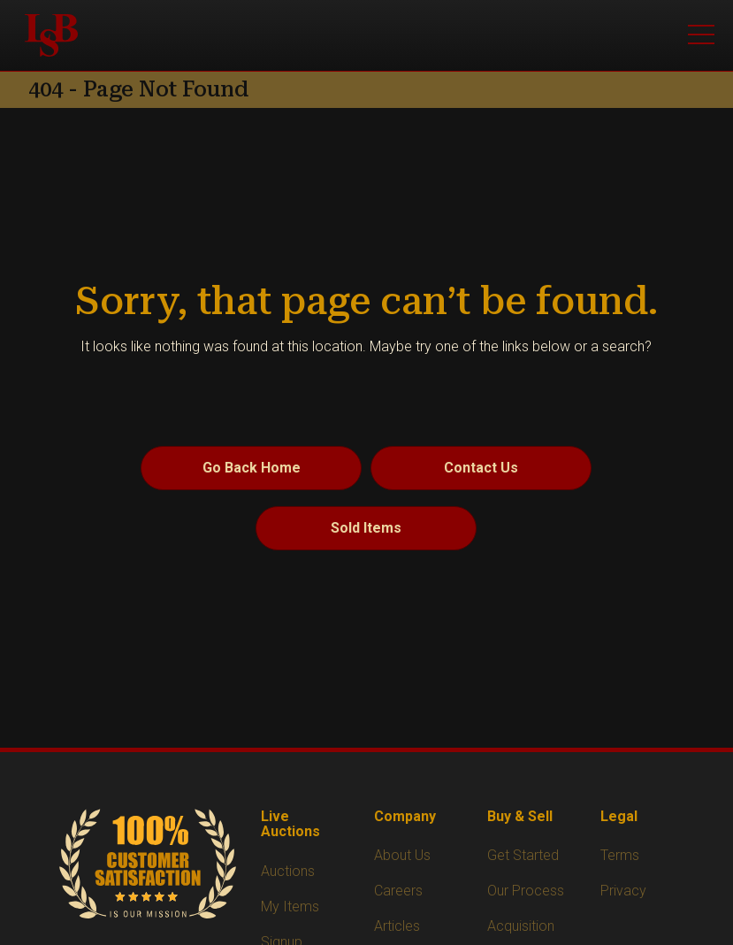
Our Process (525, 890)
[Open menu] (701, 35)
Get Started (523, 855)
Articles (397, 926)
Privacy (623, 890)
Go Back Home (251, 467)
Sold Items (366, 527)
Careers (398, 890)
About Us (402, 855)
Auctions (288, 871)
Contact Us (481, 467)
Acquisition (520, 926)
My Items (290, 906)
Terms (619, 855)
